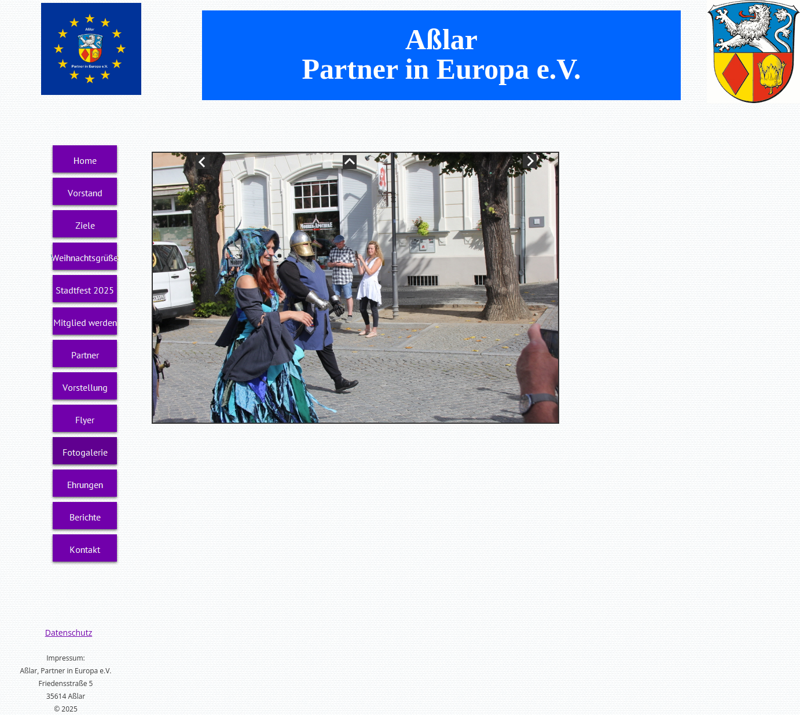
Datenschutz (68, 632)
